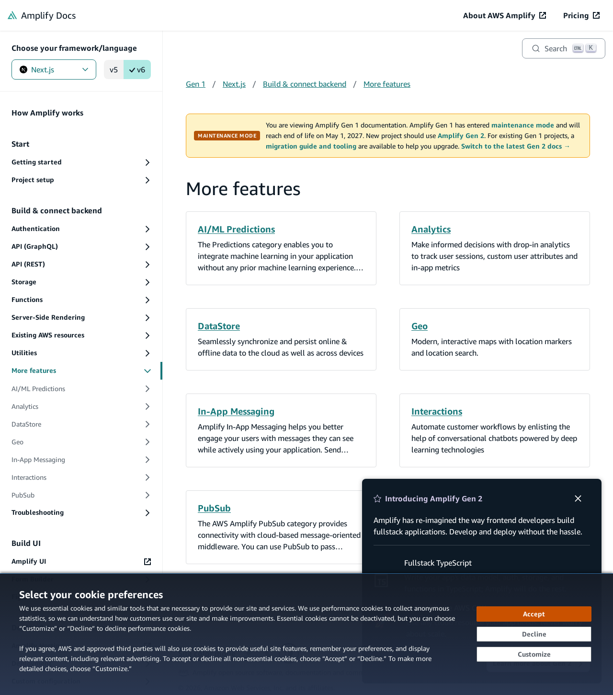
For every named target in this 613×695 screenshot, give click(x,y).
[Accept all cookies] (534, 614)
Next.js (54, 69)
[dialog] (306, 634)
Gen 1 (195, 84)
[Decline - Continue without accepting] (534, 634)
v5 (114, 69)
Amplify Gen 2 (461, 135)
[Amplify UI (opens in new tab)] (81, 561)
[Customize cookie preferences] (534, 654)
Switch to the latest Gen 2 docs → (515, 146)
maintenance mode (522, 125)
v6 (137, 69)
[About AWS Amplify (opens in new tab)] (504, 15)
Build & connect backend (304, 84)
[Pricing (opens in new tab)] (581, 15)
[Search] (563, 48)
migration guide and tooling (311, 146)
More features (386, 84)
